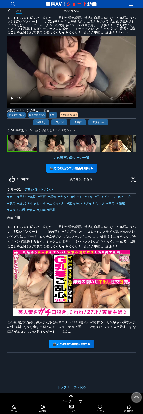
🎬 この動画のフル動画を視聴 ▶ (71, 168)
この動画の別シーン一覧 (71, 157)
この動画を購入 (68, 115)
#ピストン (108, 197)
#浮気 (52, 197)
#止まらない (56, 203)
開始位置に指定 (16, 115)
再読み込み (98, 122)
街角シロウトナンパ (38, 189)
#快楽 (11, 203)
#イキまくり (37, 203)
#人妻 (41, 210)
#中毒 (110, 203)
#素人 (31, 210)
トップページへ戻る (71, 387)
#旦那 (21, 197)
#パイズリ (125, 197)
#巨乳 (51, 210)
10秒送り (59, 122)
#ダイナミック (94, 203)
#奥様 (32, 197)
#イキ (88, 197)
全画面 (78, 122)
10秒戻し (41, 122)
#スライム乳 (16, 210)
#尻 (97, 197)
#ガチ (11, 197)
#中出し (77, 197)
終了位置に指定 (37, 115)
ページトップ (71, 401)
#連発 (21, 203)
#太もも (63, 197)
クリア (53, 115)
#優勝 (120, 203)
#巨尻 (42, 197)
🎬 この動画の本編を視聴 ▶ (71, 344)
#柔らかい (74, 203)
